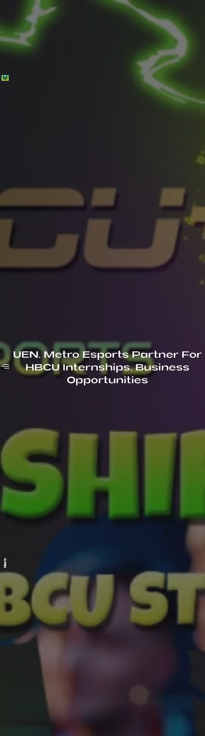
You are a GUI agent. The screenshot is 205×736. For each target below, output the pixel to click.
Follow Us (5, 563)
